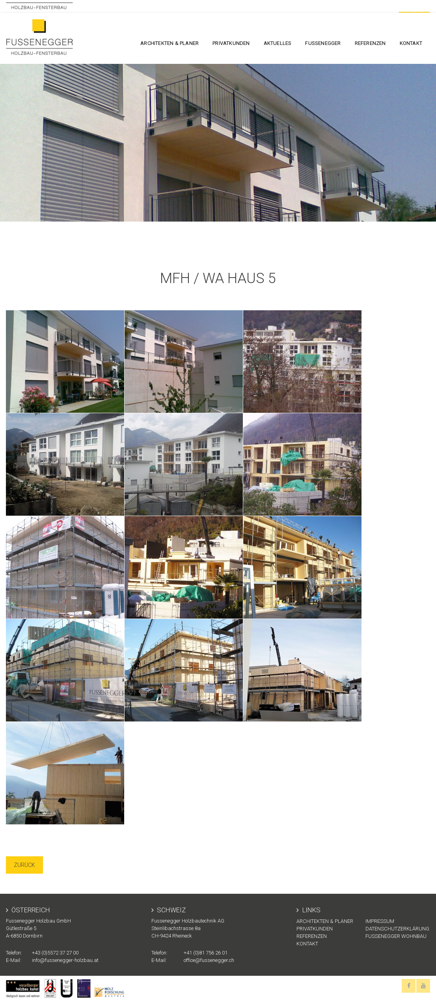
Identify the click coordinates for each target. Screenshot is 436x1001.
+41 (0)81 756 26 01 (205, 953)
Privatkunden (231, 43)
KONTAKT (411, 43)
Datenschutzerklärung (397, 929)
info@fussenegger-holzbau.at (65, 960)
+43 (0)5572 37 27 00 (55, 953)
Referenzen (370, 43)
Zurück (24, 865)
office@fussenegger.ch (209, 960)
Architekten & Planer (169, 43)
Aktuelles (278, 43)
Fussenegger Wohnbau (396, 936)
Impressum (379, 921)
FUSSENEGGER (323, 43)
